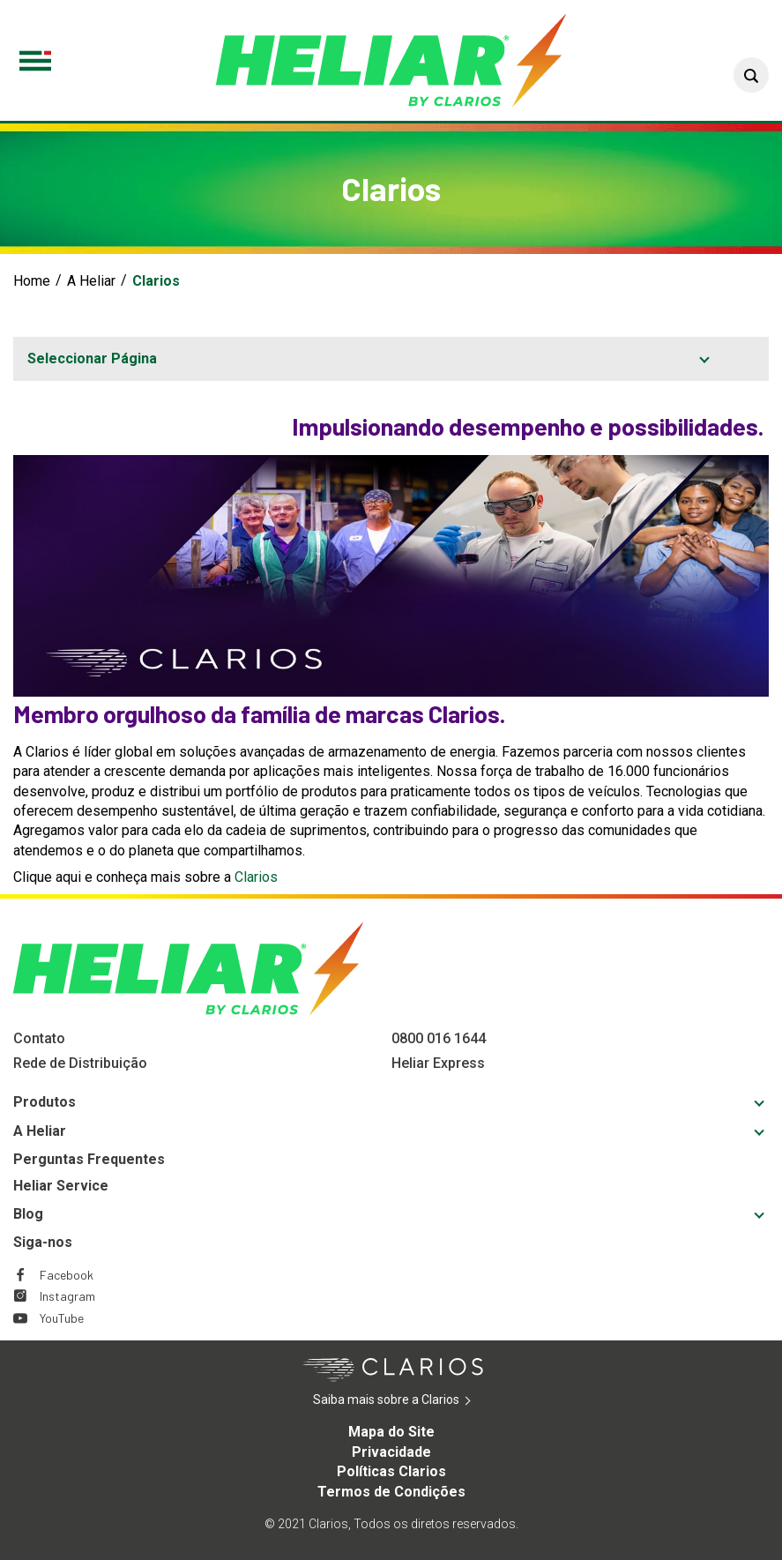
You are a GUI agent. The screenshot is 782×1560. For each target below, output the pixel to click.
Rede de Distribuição (80, 1063)
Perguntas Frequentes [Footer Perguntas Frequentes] (89, 1159)
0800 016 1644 (438, 1038)
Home (31, 280)
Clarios (256, 877)
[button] (751, 75)
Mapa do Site (391, 1431)
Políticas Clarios (391, 1471)
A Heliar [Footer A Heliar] (39, 1131)
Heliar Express (438, 1063)
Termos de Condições (391, 1491)
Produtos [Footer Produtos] (44, 1101)
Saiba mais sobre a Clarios (413, 1400)
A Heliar (91, 280)
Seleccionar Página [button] (92, 358)
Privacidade (391, 1452)
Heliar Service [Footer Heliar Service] (60, 1185)
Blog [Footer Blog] (28, 1213)
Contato (39, 1038)
